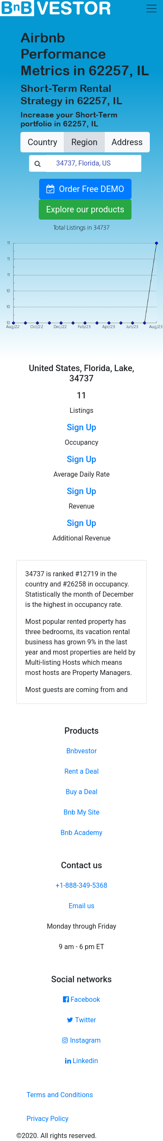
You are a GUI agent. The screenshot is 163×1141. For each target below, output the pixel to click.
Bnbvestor (81, 751)
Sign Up (81, 427)
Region (84, 142)
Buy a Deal (81, 792)
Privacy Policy (47, 1119)
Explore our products (85, 209)
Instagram (81, 1040)
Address (127, 142)
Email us (81, 906)
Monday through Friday (81, 926)
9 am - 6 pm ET (81, 947)
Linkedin (81, 1061)
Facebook (81, 999)
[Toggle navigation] (151, 8)
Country (42, 142)
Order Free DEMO (85, 189)
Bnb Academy (81, 833)
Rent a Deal (81, 771)
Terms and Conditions (59, 1095)
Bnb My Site (81, 812)
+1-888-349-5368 (81, 885)
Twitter (81, 1020)
